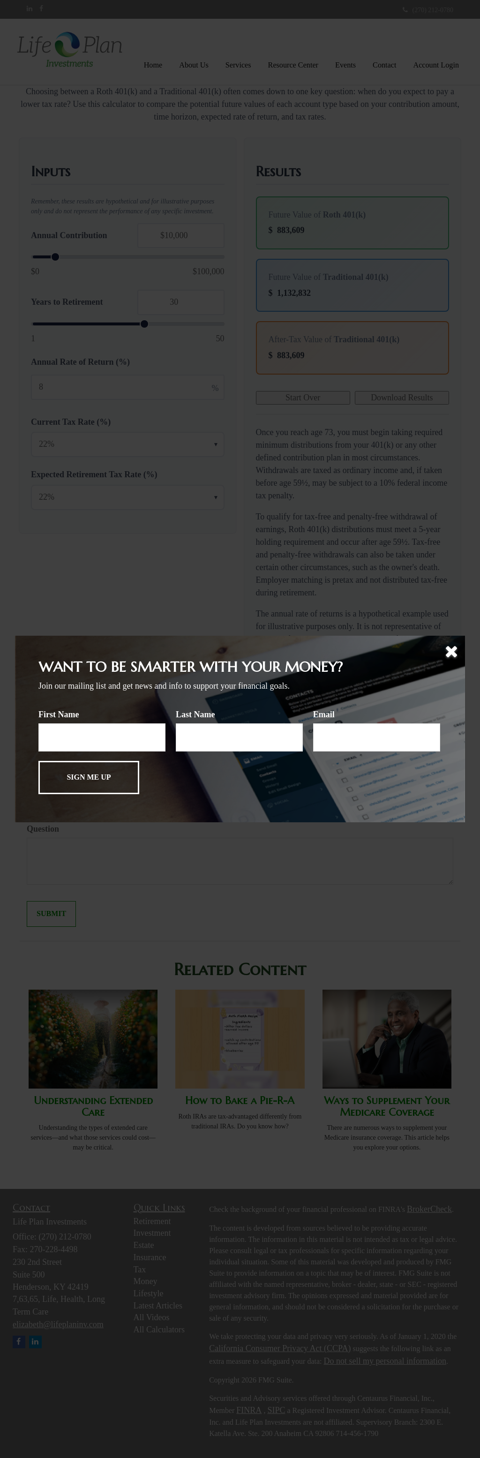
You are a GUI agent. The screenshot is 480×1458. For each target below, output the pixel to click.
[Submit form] (88, 777)
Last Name (195, 714)
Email (324, 714)
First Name (58, 714)
